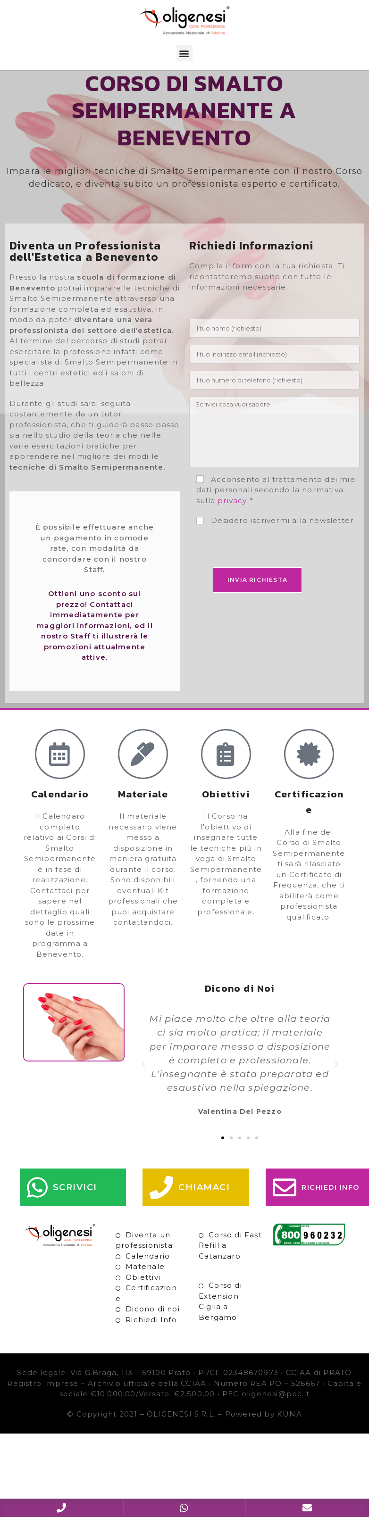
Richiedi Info (151, 1339)
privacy (232, 520)
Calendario (148, 1276)
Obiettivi (143, 1297)
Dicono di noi (153, 1329)
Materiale (145, 1287)
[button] (184, 53)
